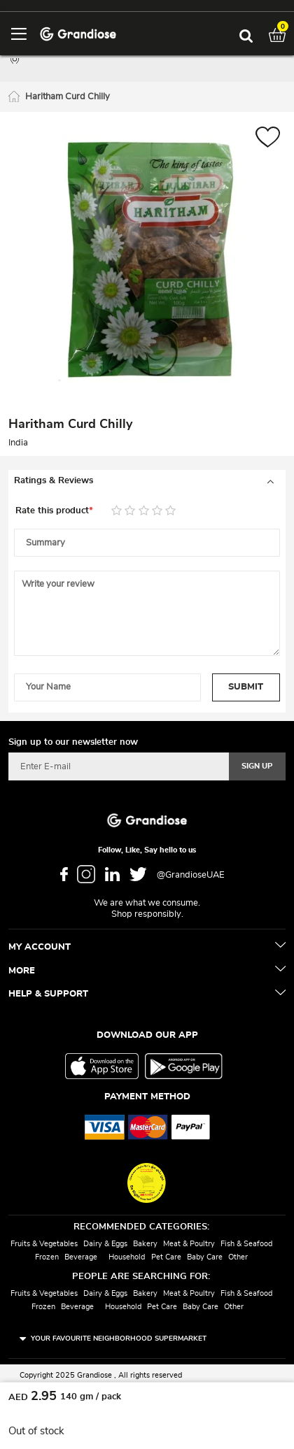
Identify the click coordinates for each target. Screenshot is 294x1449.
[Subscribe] (257, 766)
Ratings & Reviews (53, 480)
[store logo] (78, 33)
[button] (267, 139)
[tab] (147, 481)
